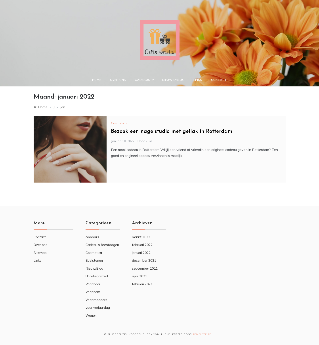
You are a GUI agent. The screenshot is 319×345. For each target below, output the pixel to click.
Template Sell (203, 334)
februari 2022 (142, 245)
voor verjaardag (98, 307)
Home (96, 80)
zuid (149, 141)
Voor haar (93, 284)
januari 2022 (141, 253)
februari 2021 (142, 284)
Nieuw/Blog (94, 268)
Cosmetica (119, 123)
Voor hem (93, 292)
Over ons (118, 80)
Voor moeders (96, 300)
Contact (219, 80)
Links (197, 80)
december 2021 (144, 260)
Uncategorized (97, 276)
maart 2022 (141, 237)
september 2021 (145, 268)
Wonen (91, 315)
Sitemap (40, 253)
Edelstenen (94, 260)
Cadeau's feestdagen (102, 245)
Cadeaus (144, 79)
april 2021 (139, 276)
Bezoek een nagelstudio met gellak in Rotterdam (171, 131)
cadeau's (92, 237)
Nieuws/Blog (173, 80)
